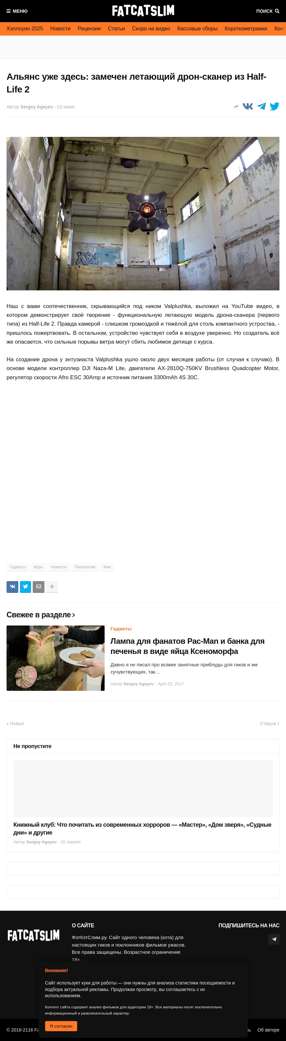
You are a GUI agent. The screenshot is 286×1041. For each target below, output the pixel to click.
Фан (106, 567)
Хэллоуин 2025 (25, 28)
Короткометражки (246, 28)
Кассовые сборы (197, 28)
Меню (20, 11)
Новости (60, 28)
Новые (17, 723)
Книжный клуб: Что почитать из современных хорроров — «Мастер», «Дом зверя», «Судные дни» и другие (142, 828)
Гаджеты (17, 567)
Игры (38, 567)
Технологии (85, 567)
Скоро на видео (151, 28)
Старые (268, 723)
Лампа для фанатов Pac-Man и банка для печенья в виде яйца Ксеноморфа (187, 646)
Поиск (264, 11)
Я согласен (61, 1026)
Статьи (116, 28)
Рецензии (89, 28)
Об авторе (268, 1030)
